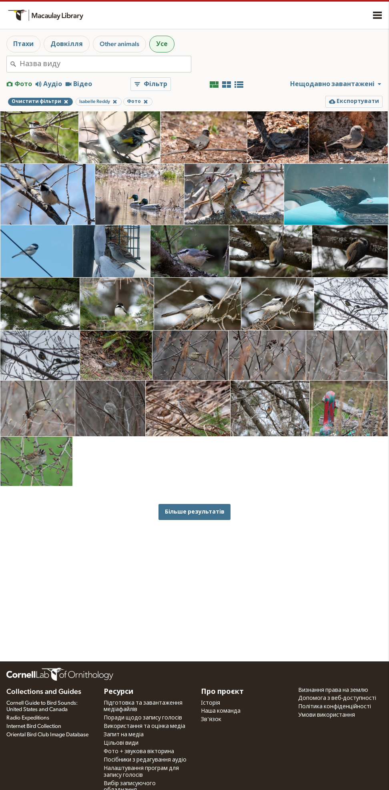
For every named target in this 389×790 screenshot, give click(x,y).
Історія (210, 703)
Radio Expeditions (27, 718)
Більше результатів (195, 512)
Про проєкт (222, 691)
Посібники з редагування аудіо (145, 760)
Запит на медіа (124, 735)
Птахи (23, 44)
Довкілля (66, 44)
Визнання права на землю (333, 690)
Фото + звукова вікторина (139, 751)
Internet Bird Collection (33, 726)
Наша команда (221, 711)
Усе (162, 44)
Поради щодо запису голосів (143, 718)
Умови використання (326, 715)
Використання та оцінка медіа (144, 726)
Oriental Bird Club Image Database (47, 735)
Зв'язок (211, 719)
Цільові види (121, 743)
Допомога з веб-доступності (337, 698)
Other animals (119, 44)
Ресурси (118, 691)
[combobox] (105, 64)
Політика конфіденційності (334, 706)
